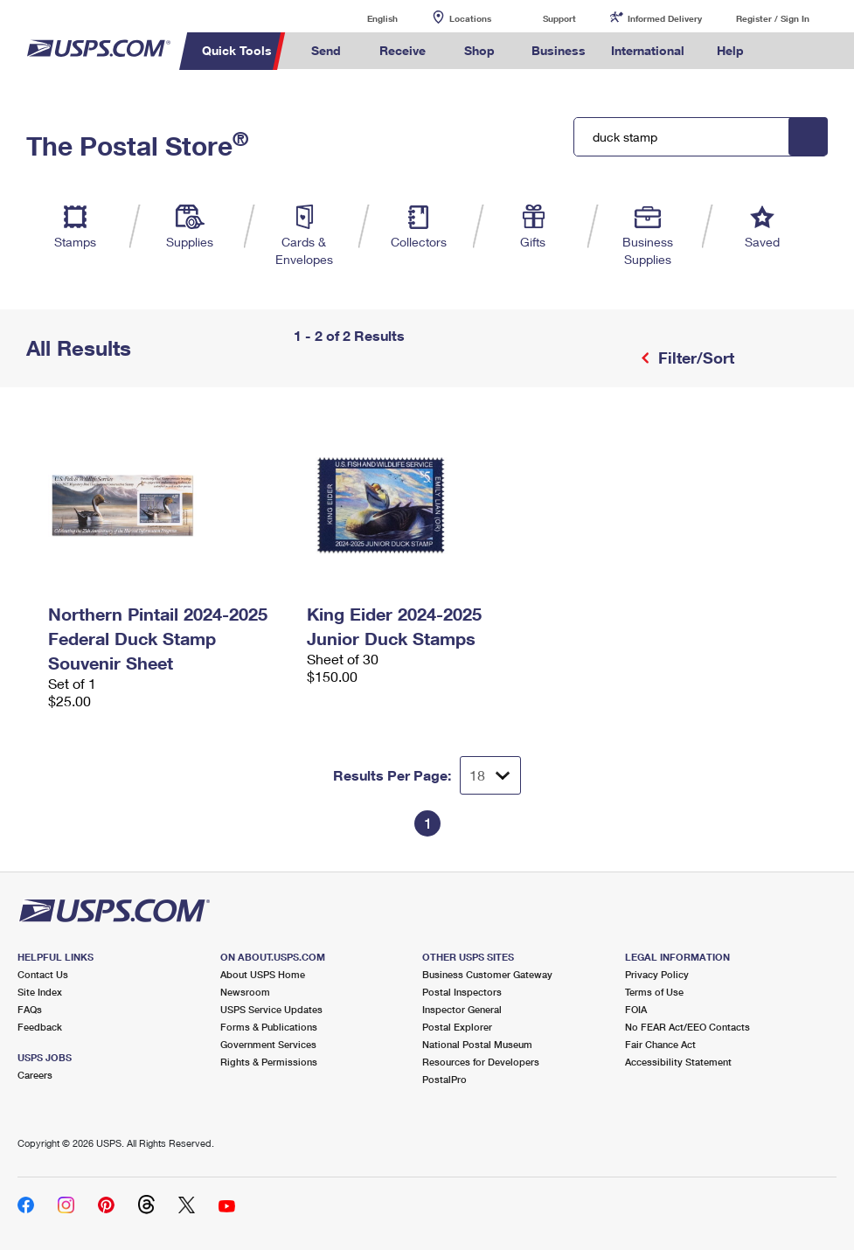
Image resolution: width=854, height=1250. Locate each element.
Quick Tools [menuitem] (237, 50)
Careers (34, 1074)
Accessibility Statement (678, 1061)
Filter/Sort (694, 357)
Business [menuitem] (558, 50)
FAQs (29, 1009)
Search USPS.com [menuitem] (787, 51)
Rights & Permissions (268, 1061)
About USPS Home (262, 974)
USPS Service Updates (271, 1009)
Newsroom (245, 991)
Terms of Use (654, 991)
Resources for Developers (480, 1061)
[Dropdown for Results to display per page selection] (490, 775)
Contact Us (42, 974)
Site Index (39, 991)
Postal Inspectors (462, 991)
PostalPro (444, 1079)
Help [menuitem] (730, 50)
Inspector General (462, 1009)
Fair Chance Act (660, 1044)
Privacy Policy (657, 974)
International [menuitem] (647, 50)
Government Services (268, 1044)
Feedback (39, 1026)
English (364, 18)
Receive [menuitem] (402, 50)
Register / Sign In (772, 18)
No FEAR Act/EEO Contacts (687, 1026)
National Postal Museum (477, 1044)
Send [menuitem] (326, 50)
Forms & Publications (268, 1026)
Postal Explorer (457, 1026)
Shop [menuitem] (479, 50)
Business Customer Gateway (487, 974)
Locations (470, 18)
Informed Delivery (665, 18)
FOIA (636, 1009)
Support (559, 18)
